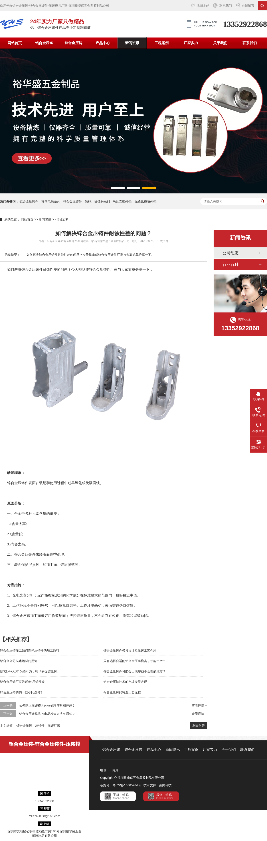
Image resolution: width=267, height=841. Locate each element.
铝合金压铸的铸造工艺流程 (122, 692)
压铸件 (39, 725)
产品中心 (103, 43)
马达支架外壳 (122, 201)
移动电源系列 (50, 201)
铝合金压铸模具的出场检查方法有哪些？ (47, 714)
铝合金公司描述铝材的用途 (18, 661)
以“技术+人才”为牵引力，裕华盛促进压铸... (29, 671)
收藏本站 (203, 5)
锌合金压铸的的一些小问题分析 (22, 692)
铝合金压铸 (44, 43)
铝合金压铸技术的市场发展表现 (125, 682)
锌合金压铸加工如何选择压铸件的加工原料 (29, 650)
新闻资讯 (132, 43)
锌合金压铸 (73, 43)
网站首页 (15, 43)
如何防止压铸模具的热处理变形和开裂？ (47, 705)
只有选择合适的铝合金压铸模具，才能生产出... (135, 661)
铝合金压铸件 (29, 201)
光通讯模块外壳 (145, 201)
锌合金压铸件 (72, 201)
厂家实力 (191, 43)
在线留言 (248, 5)
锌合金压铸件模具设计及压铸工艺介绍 (129, 650)
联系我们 (225, 5)
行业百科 (63, 219)
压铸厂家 (54, 725)
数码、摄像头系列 (97, 201)
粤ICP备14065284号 (127, 785)
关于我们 (220, 43)
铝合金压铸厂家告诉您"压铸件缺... (23, 682)
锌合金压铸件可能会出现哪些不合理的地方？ (134, 671)
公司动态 (230, 253)
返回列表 (198, 725)
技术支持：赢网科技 (158, 785)
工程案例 (161, 43)
